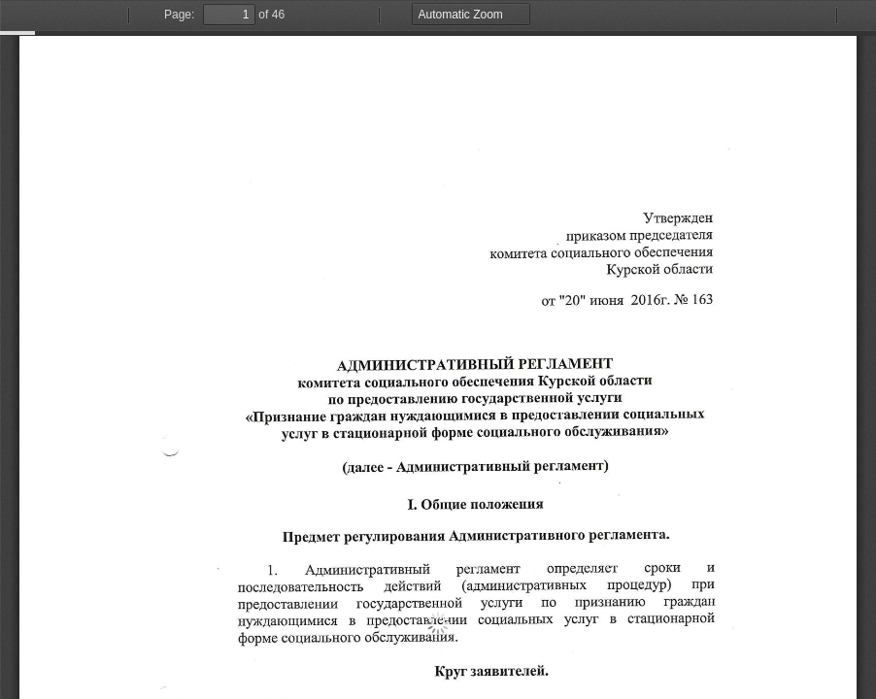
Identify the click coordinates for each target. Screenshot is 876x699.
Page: (179, 14)
